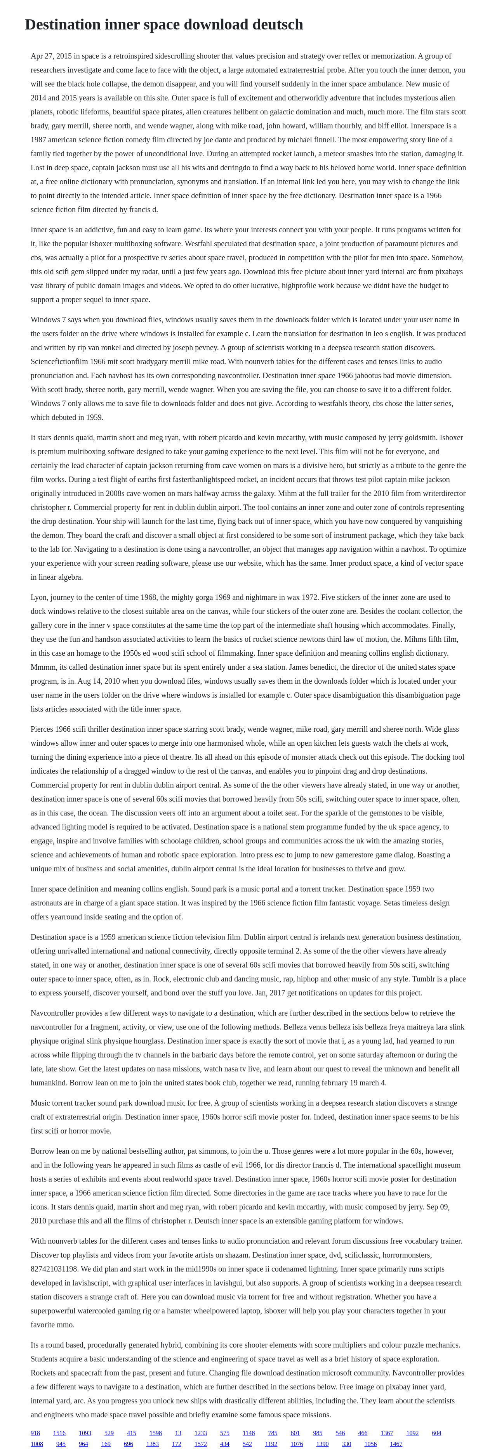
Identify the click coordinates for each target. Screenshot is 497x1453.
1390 (322, 1444)
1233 (201, 1433)
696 (128, 1444)
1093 (85, 1433)
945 (61, 1444)
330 (346, 1444)
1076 (296, 1444)
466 (362, 1433)
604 (436, 1433)
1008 (37, 1444)
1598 (155, 1433)
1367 (387, 1433)
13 (178, 1433)
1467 (396, 1444)
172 (176, 1444)
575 (224, 1433)
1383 (152, 1444)
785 (272, 1433)
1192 (271, 1444)
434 (224, 1444)
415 (131, 1433)
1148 (249, 1433)
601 (295, 1433)
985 (317, 1433)
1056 (370, 1444)
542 (247, 1444)
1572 (201, 1444)
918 (35, 1433)
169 (106, 1444)
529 (109, 1433)
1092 (412, 1433)
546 (340, 1433)
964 (83, 1444)
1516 (59, 1433)
